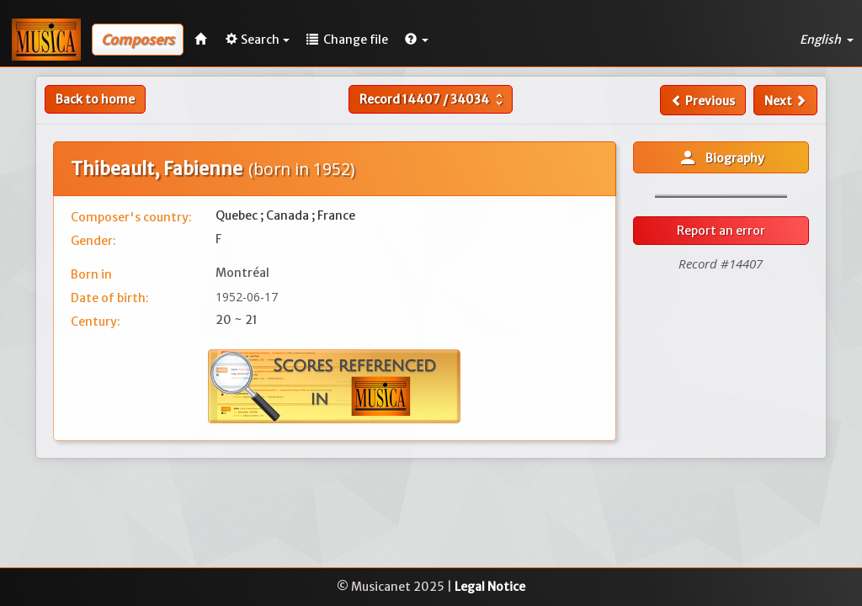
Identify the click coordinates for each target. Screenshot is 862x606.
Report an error (721, 230)
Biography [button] (721, 157)
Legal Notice (490, 586)
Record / (433, 99)
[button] (416, 40)
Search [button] (258, 39)
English (827, 39)
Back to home (95, 99)
